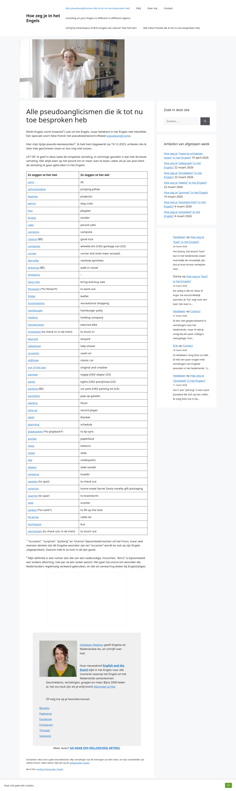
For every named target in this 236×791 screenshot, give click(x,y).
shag (31, 446)
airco (31, 182)
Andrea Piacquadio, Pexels (50, 769)
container (34, 246)
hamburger (35, 310)
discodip (33, 260)
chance (32, 239)
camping (33, 232)
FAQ (138, 8)
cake (31, 225)
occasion (33, 353)
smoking (33, 474)
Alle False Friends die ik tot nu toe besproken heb (171, 27)
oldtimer (33, 360)
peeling (33, 403)
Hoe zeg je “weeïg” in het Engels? (185, 182)
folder (32, 296)
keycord (33, 339)
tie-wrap (33, 517)
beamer (33, 196)
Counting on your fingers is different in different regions (98, 18)
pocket (32, 439)
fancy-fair (34, 282)
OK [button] (228, 785)
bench (32, 203)
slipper (32, 467)
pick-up (33, 410)
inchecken (34, 332)
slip (30, 460)
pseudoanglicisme (118, 136)
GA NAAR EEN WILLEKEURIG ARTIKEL (95, 748)
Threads (44, 730)
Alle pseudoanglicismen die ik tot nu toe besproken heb (98, 8)
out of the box (37, 367)
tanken (32, 510)
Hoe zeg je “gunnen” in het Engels (186, 192)
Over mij (152, 8)
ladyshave (34, 346)
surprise (33, 488)
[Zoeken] (205, 121)
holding (33, 317)
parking (33, 389)
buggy (32, 218)
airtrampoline (37, 189)
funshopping (36, 303)
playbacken (35, 431)
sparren (33, 496)
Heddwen (179, 237)
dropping (34, 275)
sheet (31, 453)
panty (31, 382)
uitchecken (35, 531)
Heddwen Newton (91, 645)
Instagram (46, 725)
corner (32, 253)
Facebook (45, 719)
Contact (168, 8)
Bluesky (44, 708)
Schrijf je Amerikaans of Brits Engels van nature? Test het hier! (101, 27)
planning (33, 424)
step (30, 503)
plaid (31, 417)
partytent (34, 396)
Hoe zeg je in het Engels (43, 18)
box (30, 210)
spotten (33, 481)
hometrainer (36, 325)
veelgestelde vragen (79, 762)
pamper (33, 374)
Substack (45, 736)
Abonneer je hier (105, 686)
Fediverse (45, 713)
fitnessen (34, 289)
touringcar (35, 524)
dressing (33, 268)
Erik (175, 345)
